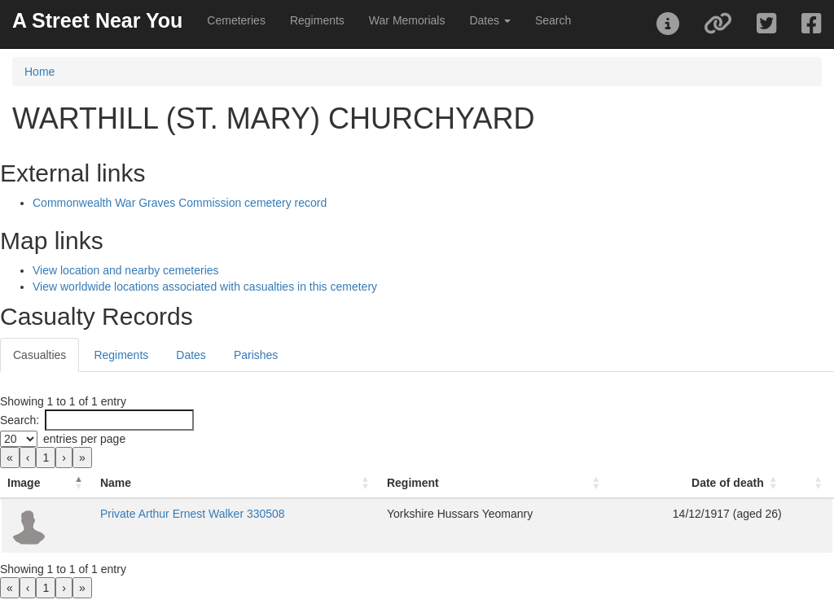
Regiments (317, 20)
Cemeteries (236, 20)
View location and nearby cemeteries (126, 270)
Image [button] (23, 482)
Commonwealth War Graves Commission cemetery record (180, 202)
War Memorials (407, 20)
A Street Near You (97, 20)
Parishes (256, 354)
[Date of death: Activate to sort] (699, 483)
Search (553, 20)
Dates (191, 354)
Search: (19, 420)
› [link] (64, 457)
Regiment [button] (413, 482)
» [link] (82, 457)
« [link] (10, 457)
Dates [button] (489, 20)
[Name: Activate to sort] (237, 483)
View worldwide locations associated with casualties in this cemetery (205, 286)
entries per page (84, 438)
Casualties (39, 354)
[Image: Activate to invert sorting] (47, 483)
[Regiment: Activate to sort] (495, 483)
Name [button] (115, 482)
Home (39, 71)
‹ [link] (28, 457)
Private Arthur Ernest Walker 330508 (192, 513)
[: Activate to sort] (810, 483)
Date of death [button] (727, 482)
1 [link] (45, 457)
